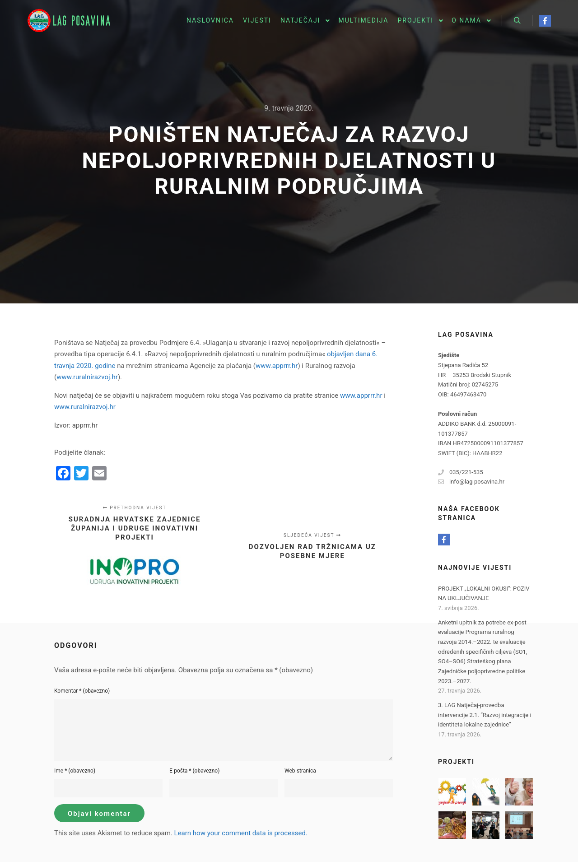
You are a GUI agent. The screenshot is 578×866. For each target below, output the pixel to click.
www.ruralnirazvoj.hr (87, 377)
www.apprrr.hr (277, 366)
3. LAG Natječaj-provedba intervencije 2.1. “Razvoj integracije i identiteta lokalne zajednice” (484, 715)
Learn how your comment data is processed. (241, 833)
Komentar (82, 691)
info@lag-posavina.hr (471, 482)
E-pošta (194, 771)
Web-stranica (300, 771)
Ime (74, 771)
